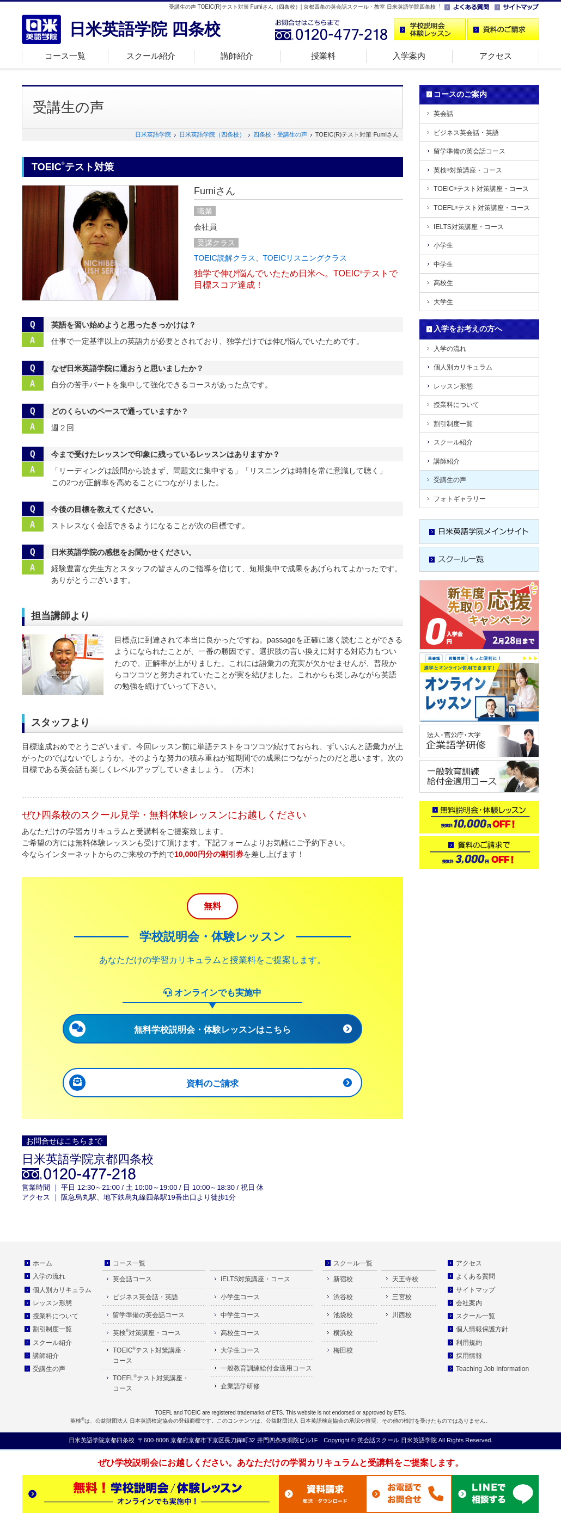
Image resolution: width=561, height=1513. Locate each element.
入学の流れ (450, 349)
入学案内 (409, 55)
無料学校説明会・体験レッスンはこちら (212, 1029)
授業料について (456, 405)
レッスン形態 (453, 386)
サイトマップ (475, 1290)
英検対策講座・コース (468, 170)
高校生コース (240, 1333)
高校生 (443, 283)
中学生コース (240, 1315)
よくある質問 (475, 1276)
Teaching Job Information (492, 1369)
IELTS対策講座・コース (469, 227)
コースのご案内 (460, 94)
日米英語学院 (153, 134)
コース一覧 (65, 55)
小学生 (443, 245)
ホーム (42, 1263)
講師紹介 (237, 55)
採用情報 (469, 1356)
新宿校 (343, 1279)
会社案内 (469, 1303)
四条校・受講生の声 (280, 134)
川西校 (402, 1315)
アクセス (495, 55)
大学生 (443, 302)
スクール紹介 (150, 55)
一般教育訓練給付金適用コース (266, 1368)
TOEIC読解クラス (224, 258)
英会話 (443, 114)
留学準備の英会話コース (469, 151)
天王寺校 (405, 1279)
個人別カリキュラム (463, 367)
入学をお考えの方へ (468, 328)
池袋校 (343, 1315)
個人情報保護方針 (482, 1329)
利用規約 (469, 1343)
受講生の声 (450, 480)
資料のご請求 (212, 1083)
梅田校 (343, 1350)
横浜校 (343, 1333)
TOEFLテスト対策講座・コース (482, 208)
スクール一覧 (353, 1263)
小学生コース (240, 1297)
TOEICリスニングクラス (305, 258)
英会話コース (132, 1279)
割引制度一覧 (453, 424)
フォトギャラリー (460, 499)
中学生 (443, 264)
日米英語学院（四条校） (212, 134)
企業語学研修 (240, 1386)
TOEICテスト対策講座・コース (481, 189)
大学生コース (240, 1350)
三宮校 (402, 1297)
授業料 (323, 55)
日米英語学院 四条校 (145, 29)
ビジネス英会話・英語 (466, 133)
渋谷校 (343, 1297)
